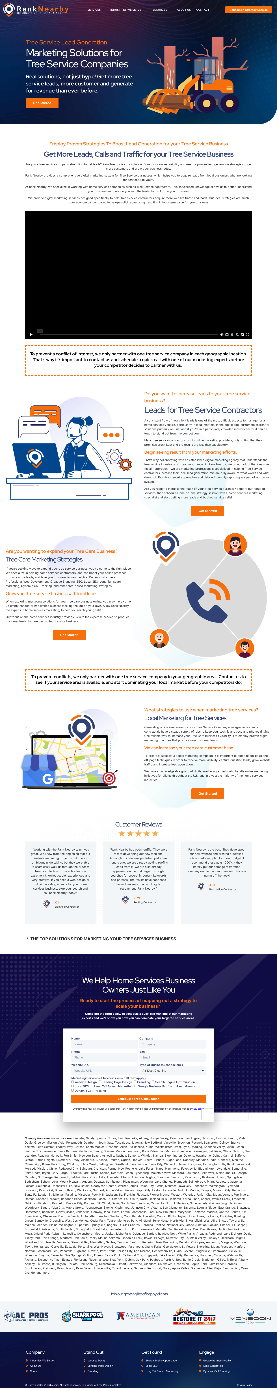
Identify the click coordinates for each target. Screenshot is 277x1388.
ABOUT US (184, 10)
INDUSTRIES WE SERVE (127, 10)
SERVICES (95, 10)
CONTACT (203, 10)
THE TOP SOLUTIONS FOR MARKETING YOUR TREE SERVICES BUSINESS (103, 938)
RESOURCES (160, 10)
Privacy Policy (244, 1384)
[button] (138, 939)
